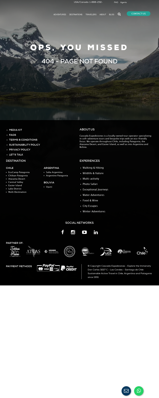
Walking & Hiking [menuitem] (93, 168)
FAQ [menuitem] (116, 2)
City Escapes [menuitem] (90, 205)
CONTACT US (138, 13)
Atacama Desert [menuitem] (16, 179)
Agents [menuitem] (123, 2)
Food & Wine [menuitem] (90, 200)
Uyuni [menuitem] (49, 187)
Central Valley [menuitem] (15, 182)
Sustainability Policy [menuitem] (24, 144)
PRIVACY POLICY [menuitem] (19, 149)
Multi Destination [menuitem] (17, 192)
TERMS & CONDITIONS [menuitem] (23, 139)
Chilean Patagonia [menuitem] (18, 176)
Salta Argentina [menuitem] (54, 172)
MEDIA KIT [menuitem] (15, 130)
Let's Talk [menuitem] (16, 154)
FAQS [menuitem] (12, 135)
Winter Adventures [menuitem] (94, 210)
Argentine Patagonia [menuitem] (57, 176)
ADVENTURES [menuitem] (59, 14)
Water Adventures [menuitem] (93, 194)
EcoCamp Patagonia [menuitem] (19, 172)
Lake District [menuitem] (14, 189)
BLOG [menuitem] (111, 14)
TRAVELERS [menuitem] (91, 14)
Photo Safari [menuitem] (90, 184)
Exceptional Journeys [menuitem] (95, 189)
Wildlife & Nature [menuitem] (93, 173)
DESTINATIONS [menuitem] (75, 14)
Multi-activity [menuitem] (91, 178)
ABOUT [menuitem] (102, 14)
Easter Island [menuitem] (15, 185)
